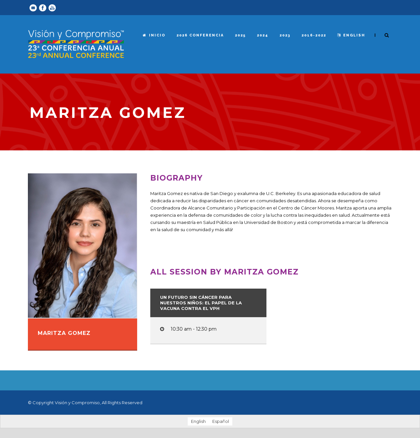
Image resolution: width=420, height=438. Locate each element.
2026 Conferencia (200, 35)
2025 (240, 35)
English (351, 35)
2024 (262, 35)
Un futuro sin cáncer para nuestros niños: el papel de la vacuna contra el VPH (201, 303)
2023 (285, 35)
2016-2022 (314, 35)
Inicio (154, 35)
